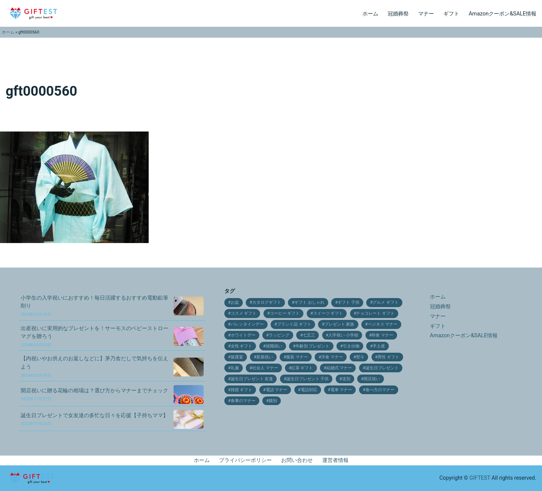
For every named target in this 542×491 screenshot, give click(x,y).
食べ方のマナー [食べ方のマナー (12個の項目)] (379, 389)
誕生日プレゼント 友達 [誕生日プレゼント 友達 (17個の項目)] (252, 378)
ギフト (451, 14)
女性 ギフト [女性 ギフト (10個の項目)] (242, 346)
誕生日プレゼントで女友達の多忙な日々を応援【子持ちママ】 (94, 419)
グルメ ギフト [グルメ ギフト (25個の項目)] (386, 302)
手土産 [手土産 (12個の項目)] (379, 346)
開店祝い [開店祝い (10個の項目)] (372, 378)
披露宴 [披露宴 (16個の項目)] (237, 357)
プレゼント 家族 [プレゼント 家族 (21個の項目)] (339, 324)
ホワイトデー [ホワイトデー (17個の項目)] (243, 335)
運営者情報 (335, 460)
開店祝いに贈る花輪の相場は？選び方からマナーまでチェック (94, 394)
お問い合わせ (297, 460)
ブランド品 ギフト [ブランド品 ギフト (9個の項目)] (294, 324)
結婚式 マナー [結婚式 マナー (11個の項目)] (339, 368)
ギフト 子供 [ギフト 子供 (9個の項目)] (348, 302)
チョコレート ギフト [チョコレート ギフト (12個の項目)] (375, 313)
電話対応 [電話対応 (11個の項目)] (309, 389)
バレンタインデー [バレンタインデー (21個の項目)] (247, 324)
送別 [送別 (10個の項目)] (346, 378)
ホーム (370, 14)
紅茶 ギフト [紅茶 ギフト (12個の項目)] (302, 368)
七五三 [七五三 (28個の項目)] (309, 335)
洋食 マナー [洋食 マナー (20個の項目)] (332, 357)
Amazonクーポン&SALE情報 (502, 14)
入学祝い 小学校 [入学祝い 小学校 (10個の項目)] (343, 335)
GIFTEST (479, 478)
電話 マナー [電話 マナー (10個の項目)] (277, 389)
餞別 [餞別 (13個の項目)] (273, 400)
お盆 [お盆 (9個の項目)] (235, 302)
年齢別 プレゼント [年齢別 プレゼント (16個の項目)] (312, 346)
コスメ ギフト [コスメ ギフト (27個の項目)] (244, 313)
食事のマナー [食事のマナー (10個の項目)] (243, 400)
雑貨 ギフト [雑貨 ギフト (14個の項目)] (242, 389)
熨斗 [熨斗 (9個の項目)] (360, 357)
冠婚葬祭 (398, 14)
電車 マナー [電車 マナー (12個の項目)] (341, 389)
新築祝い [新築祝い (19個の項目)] (264, 357)
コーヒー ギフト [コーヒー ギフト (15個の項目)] (285, 313)
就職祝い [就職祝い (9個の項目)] (274, 346)
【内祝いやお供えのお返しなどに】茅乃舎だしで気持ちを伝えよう (94, 366)
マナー (426, 14)
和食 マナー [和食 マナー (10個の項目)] (382, 335)
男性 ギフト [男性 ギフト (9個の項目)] (388, 357)
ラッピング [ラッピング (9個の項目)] (279, 335)
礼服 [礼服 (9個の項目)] (235, 368)
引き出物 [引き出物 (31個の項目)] (351, 346)
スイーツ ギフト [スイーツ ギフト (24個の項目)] (328, 313)
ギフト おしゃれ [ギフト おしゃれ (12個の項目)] (309, 302)
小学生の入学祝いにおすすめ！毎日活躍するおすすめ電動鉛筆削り (94, 306)
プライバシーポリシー (245, 460)
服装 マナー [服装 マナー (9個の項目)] (297, 357)
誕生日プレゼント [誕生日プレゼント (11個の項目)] (382, 368)
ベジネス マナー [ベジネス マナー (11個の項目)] (383, 324)
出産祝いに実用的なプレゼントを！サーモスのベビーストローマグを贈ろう (94, 336)
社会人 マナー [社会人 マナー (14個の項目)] (265, 368)
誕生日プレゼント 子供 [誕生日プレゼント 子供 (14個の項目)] (307, 378)
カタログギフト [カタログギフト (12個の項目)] (266, 302)
